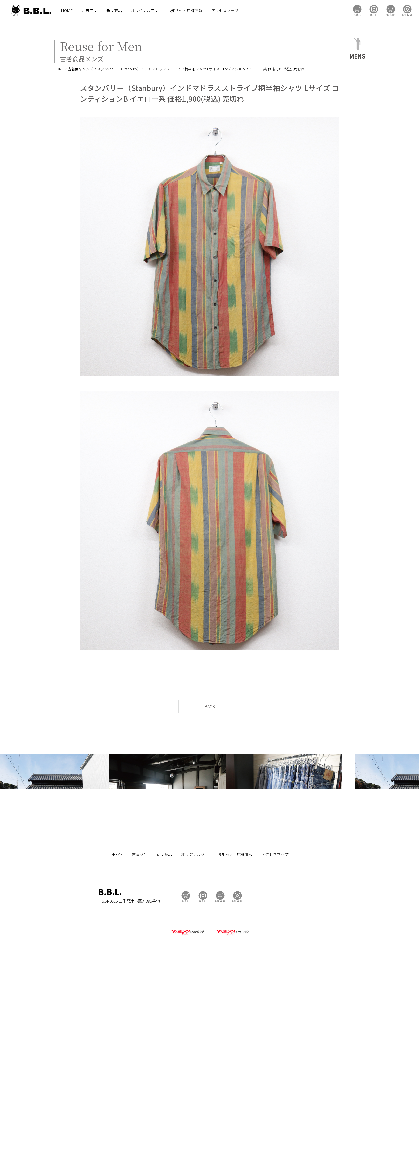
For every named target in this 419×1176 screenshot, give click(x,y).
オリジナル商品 (144, 10)
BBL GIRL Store (391, 10)
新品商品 (114, 10)
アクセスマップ (224, 10)
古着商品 (89, 10)
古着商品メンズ (80, 68)
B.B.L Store (357, 10)
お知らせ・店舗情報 (184, 10)
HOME (67, 10)
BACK (209, 706)
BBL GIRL (407, 10)
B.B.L (30, 10)
